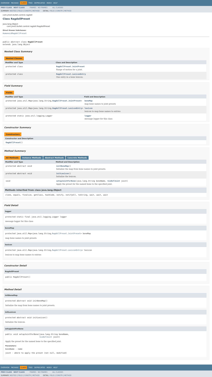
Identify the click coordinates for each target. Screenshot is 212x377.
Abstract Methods (54, 158)
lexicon (88, 108)
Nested (13, 11)
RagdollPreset (13, 142)
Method (36, 11)
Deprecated (39, 3)
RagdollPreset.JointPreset (70, 66)
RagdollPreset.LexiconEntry (71, 74)
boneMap (88, 101)
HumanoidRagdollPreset (15, 33)
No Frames (42, 8)
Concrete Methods (77, 158)
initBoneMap (62, 166)
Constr (27, 11)
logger (88, 116)
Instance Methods (31, 158)
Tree (30, 3)
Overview (5, 3)
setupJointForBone (66, 181)
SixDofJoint (113, 181)
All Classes (57, 8)
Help (55, 3)
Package (15, 3)
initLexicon (62, 173)
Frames (33, 8)
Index (49, 3)
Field (20, 11)
